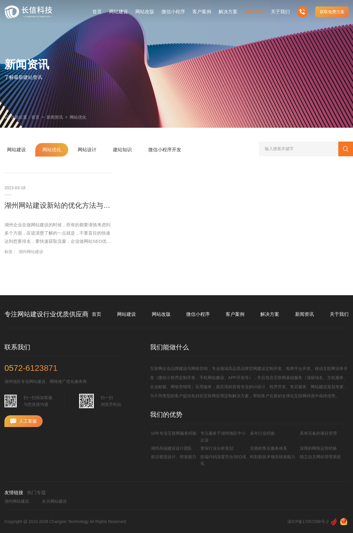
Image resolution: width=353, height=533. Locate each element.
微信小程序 (198, 314)
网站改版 (161, 314)
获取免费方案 (332, 11)
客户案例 (235, 314)
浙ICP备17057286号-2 (308, 521)
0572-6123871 (31, 368)
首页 (35, 117)
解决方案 (269, 314)
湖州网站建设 (31, 251)
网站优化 (78, 117)
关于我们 (339, 314)
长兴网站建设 (54, 501)
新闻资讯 (54, 117)
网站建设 (126, 314)
